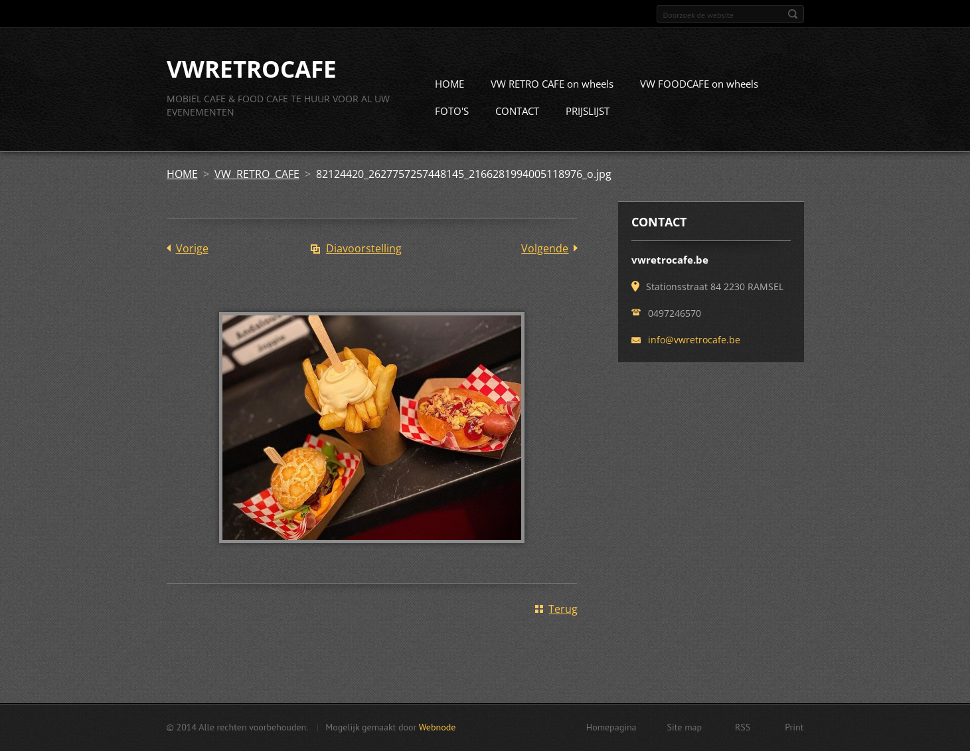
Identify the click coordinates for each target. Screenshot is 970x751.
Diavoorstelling (364, 248)
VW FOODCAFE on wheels (699, 83)
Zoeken (792, 14)
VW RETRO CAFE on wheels (552, 83)
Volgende (544, 248)
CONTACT (517, 111)
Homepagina (611, 727)
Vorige (192, 248)
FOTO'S (452, 111)
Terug (563, 609)
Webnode (437, 727)
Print (794, 727)
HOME (449, 83)
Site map (684, 727)
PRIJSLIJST (587, 111)
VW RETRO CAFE (256, 174)
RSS (742, 727)
